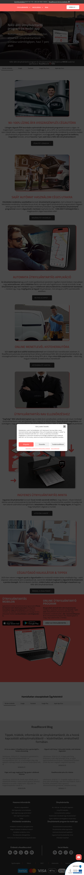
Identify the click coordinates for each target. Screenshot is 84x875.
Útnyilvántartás (23, 7)
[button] (64, 426)
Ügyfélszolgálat (19, 2)
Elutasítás (42, 444)
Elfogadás (26, 444)
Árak (46, 7)
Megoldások (37, 7)
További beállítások (58, 444)
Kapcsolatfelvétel (55, 448)
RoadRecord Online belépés (59, 2)
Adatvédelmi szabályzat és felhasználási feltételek (38, 448)
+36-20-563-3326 (40, 2)
